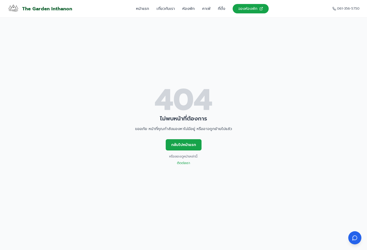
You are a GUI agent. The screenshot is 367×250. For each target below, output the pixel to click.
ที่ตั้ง (221, 9)
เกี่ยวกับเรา (166, 9)
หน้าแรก (142, 9)
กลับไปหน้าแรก (183, 145)
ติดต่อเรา (183, 163)
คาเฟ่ (206, 9)
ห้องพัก (188, 9)
